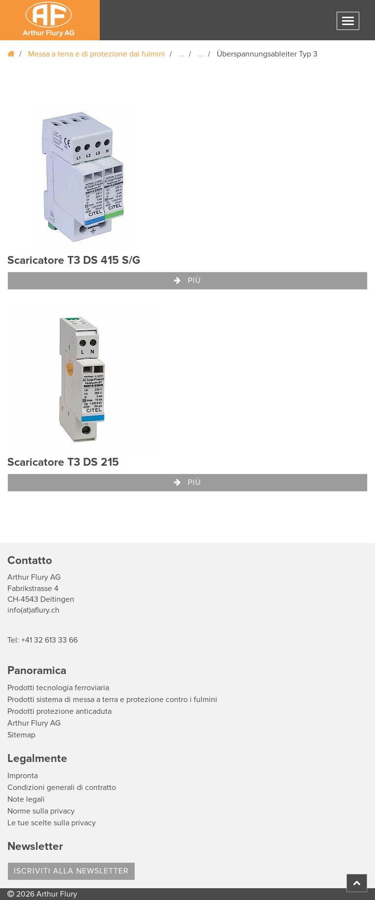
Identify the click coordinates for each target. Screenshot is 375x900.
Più (187, 280)
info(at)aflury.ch (33, 610)
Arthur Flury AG (33, 723)
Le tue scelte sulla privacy (51, 823)
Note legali (26, 799)
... (181, 54)
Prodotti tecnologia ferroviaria (58, 688)
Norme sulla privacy (41, 811)
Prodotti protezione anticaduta (59, 711)
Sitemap (21, 735)
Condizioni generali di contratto (61, 787)
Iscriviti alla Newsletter (71, 871)
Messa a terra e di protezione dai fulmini (96, 54)
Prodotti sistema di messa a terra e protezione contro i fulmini (112, 699)
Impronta (22, 776)
